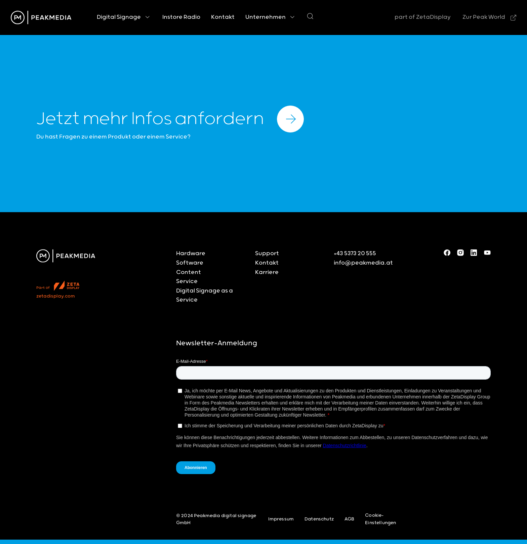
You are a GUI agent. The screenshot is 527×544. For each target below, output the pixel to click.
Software (189, 263)
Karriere (267, 272)
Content (188, 272)
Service (187, 281)
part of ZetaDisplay (423, 17)
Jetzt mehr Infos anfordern (170, 119)
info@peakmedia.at (363, 263)
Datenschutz (319, 519)
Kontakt (267, 263)
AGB (349, 519)
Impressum (281, 519)
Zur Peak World (483, 17)
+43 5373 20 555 (355, 253)
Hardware (190, 253)
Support (267, 253)
